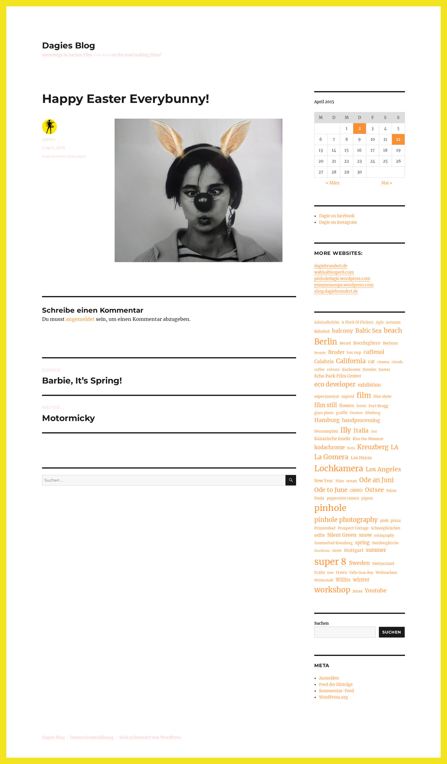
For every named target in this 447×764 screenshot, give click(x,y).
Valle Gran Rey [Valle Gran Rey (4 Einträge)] (361, 573)
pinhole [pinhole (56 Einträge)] (330, 507)
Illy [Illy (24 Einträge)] (345, 430)
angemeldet (80, 319)
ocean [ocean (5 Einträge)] (351, 481)
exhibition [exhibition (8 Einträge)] (369, 385)
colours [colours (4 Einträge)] (333, 369)
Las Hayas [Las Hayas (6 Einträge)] (361, 457)
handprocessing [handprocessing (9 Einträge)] (361, 420)
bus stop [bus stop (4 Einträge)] (354, 353)
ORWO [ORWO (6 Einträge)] (356, 490)
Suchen (321, 623)
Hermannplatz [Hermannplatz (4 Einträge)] (326, 431)
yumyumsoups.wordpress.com (344, 285)
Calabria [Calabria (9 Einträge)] (324, 361)
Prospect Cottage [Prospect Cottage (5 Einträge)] (353, 528)
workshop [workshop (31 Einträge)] (332, 589)
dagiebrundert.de (330, 265)
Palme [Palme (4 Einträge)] (391, 491)
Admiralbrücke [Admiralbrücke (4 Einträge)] (326, 322)
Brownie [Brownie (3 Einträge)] (320, 353)
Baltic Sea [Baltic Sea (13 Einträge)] (368, 330)
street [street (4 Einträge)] (336, 550)
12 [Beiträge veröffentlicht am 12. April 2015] (398, 139)
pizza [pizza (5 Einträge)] (396, 520)
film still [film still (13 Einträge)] (325, 405)
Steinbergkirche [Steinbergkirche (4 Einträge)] (385, 543)
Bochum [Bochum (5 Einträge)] (390, 343)
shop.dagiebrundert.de (336, 291)
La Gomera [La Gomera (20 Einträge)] (331, 457)
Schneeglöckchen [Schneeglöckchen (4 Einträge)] (385, 528)
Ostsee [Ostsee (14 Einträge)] (374, 489)
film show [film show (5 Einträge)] (382, 396)
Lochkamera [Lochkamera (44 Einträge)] (338, 468)
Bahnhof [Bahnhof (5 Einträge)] (322, 331)
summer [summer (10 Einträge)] (376, 550)
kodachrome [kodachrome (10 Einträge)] (329, 447)
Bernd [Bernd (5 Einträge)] (345, 343)
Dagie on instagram (338, 222)
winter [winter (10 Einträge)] (361, 580)
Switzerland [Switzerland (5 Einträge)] (383, 563)
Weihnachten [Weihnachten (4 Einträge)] (386, 573)
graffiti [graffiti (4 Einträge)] (341, 413)
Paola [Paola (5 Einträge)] (319, 498)
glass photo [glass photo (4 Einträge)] (324, 413)
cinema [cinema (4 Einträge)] (383, 362)
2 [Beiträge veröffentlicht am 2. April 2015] (359, 128)
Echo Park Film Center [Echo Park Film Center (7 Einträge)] (337, 376)
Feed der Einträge (336, 684)
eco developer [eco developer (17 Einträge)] (334, 384)
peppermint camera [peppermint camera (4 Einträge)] (343, 498)
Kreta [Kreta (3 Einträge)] (351, 448)
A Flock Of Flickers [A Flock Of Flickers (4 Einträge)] (358, 322)
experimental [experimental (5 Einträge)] (326, 396)
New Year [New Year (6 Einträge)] (323, 480)
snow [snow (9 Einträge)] (365, 535)
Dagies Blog (68, 45)
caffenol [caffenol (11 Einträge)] (374, 352)
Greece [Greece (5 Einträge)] (356, 412)
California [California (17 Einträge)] (351, 361)
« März (332, 183)
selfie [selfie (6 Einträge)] (319, 535)
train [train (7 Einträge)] (319, 572)
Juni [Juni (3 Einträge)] (374, 431)
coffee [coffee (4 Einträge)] (319, 369)
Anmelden (329, 678)
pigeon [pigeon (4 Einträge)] (367, 498)
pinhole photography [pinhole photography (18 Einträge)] (346, 520)
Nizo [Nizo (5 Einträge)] (339, 481)
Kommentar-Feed (336, 690)
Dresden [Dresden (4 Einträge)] (369, 369)
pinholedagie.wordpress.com (342, 278)
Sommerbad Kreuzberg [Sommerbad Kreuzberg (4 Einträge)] (333, 543)
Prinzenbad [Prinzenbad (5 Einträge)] (324, 528)
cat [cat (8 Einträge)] (371, 361)
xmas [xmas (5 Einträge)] (357, 591)
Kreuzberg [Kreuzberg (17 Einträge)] (372, 447)
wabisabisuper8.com (334, 272)
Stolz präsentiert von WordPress (150, 737)
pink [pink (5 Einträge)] (384, 520)
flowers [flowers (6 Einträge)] (346, 405)
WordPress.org (333, 697)
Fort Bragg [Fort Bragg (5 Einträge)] (378, 405)
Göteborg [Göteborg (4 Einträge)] (372, 413)
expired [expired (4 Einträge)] (347, 396)
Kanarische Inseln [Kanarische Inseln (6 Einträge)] (332, 438)
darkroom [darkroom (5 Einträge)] (351, 369)
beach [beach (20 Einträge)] (393, 330)
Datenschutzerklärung (92, 737)
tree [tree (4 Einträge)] (330, 573)
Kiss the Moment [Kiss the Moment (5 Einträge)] (368, 438)
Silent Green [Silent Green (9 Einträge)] (342, 535)
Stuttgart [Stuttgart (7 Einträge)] (354, 550)
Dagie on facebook (336, 216)
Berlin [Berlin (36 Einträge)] (325, 342)
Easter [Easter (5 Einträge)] (384, 369)
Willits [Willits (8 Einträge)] (343, 580)
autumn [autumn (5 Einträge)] (393, 322)
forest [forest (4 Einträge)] (361, 406)
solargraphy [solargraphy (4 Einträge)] (384, 535)
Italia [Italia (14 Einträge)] (361, 430)
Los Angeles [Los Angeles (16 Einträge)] (383, 469)
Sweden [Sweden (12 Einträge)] (359, 563)
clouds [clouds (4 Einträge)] (397, 362)
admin (48, 139)
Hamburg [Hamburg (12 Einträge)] (327, 420)
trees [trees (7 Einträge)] (341, 572)
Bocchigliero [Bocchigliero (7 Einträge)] (366, 343)
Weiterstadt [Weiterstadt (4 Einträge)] (323, 580)
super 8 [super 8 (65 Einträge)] (330, 561)
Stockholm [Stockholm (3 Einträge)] (322, 551)
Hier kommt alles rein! (64, 156)
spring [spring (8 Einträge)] (362, 542)
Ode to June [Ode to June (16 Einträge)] (330, 489)
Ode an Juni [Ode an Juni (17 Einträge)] (376, 480)
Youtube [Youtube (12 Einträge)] (376, 590)
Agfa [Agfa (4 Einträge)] (379, 322)
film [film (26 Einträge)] (364, 395)
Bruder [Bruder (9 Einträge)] (336, 352)
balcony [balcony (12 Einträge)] (342, 331)
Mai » (386, 183)
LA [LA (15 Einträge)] (394, 447)
